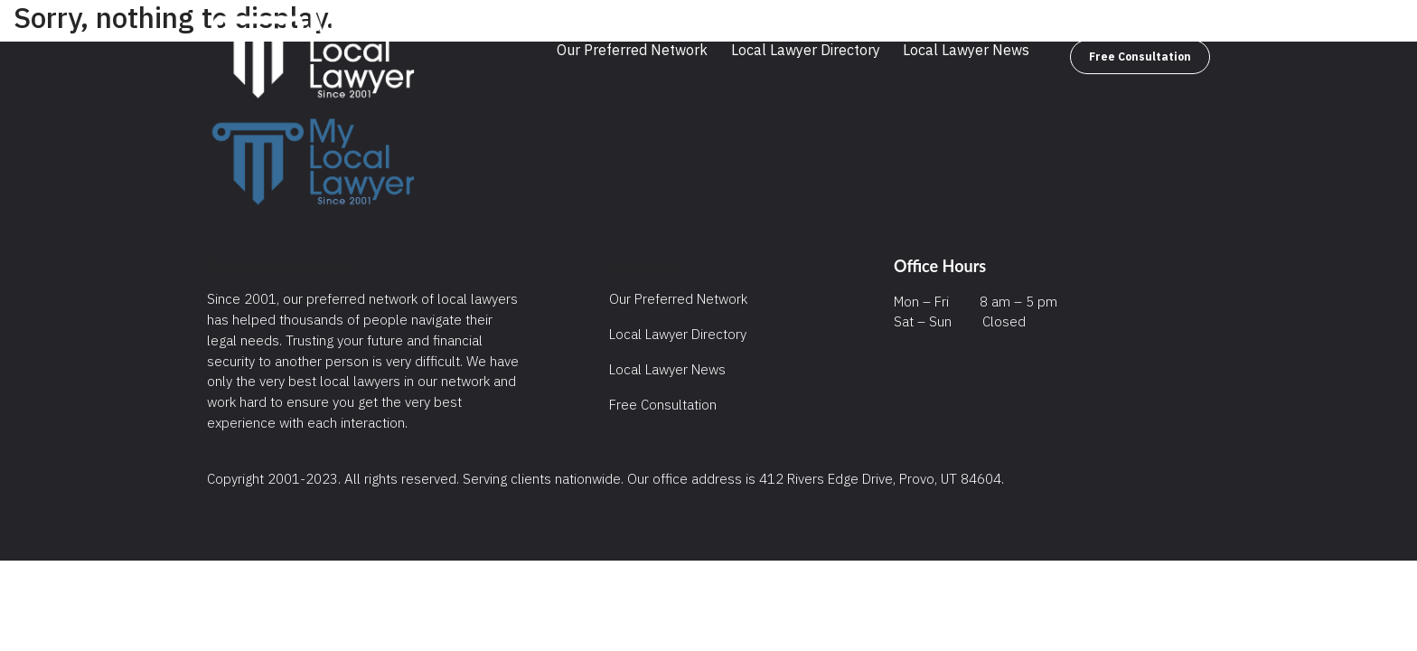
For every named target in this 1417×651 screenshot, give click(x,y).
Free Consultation (1140, 56)
